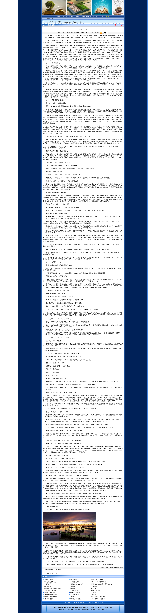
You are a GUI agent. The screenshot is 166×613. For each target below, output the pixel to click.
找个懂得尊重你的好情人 (51, 597)
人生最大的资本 (74, 590)
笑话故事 (100, 16)
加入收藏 (70, 603)
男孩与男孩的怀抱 (75, 594)
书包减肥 (93, 594)
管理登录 (100, 603)
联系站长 (76, 603)
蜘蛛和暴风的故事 (75, 592)
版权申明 (88, 603)
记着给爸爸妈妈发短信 (76, 584)
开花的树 (93, 588)
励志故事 (83, 16)
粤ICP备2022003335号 (97, 609)
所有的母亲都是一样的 (50, 594)
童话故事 (71, 16)
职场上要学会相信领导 (50, 590)
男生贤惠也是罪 (48, 599)
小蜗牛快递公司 (74, 582)
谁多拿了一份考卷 (49, 592)
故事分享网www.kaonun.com (63, 22)
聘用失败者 (47, 586)
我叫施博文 (58, 569)
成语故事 (95, 16)
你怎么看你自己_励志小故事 (99, 597)
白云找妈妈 (94, 586)
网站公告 (94, 603)
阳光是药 (72, 588)
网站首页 (59, 16)
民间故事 (88, 16)
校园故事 (77, 16)
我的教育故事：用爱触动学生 (52, 588)
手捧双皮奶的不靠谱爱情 (98, 599)
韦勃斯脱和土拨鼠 (75, 599)
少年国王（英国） (49, 580)
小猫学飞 (93, 592)
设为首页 (64, 603)
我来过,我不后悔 (95, 590)
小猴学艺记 (47, 584)
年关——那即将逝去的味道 (98, 582)
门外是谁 (72, 586)
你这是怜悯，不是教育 (97, 580)
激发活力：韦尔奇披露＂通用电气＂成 (101, 584)
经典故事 (106, 16)
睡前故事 (65, 16)
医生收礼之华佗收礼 (50, 582)
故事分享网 (57, 608)
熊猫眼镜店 (73, 597)
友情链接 (82, 603)
